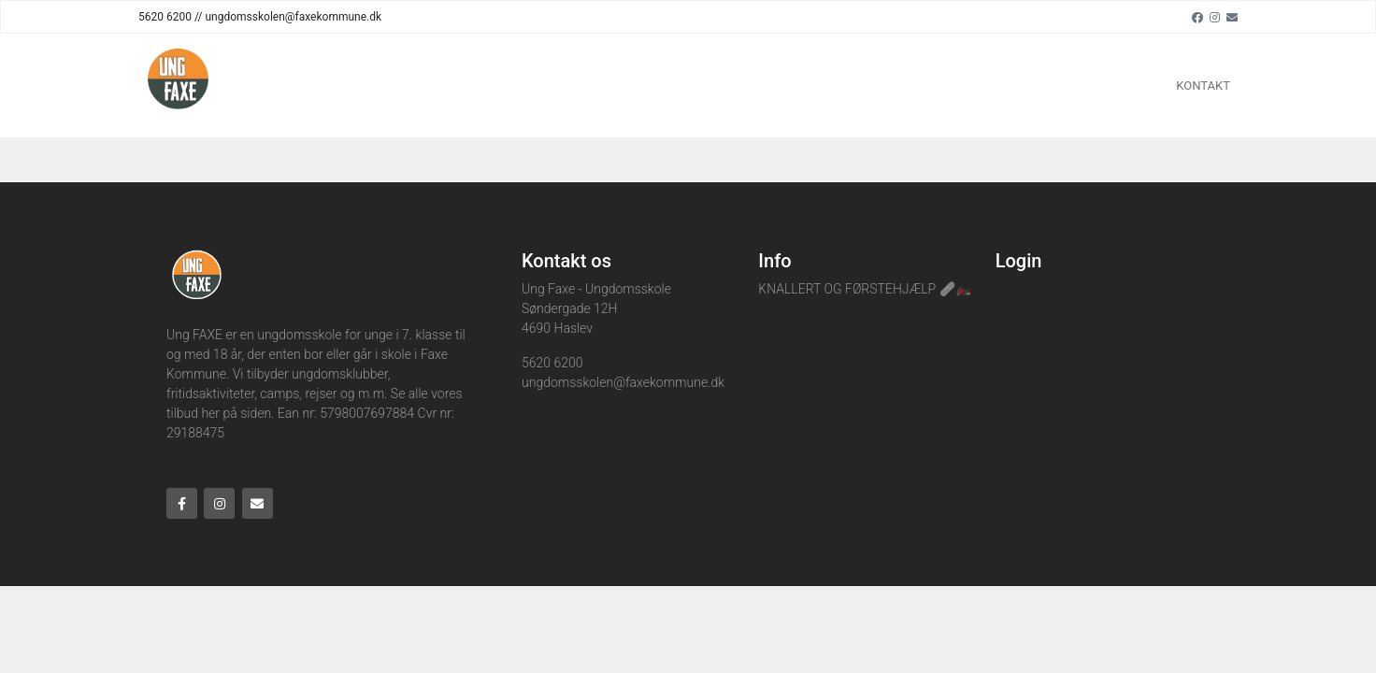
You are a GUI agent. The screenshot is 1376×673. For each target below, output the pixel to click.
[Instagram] (1215, 16)
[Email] (1232, 16)
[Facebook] (1197, 16)
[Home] (178, 85)
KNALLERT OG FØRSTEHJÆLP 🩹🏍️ (864, 288)
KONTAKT (1203, 86)
